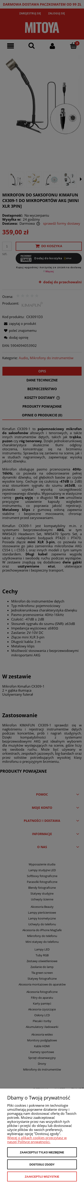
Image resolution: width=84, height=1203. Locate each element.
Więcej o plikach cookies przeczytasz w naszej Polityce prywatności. (37, 1139)
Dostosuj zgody (42, 1164)
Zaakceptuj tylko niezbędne (42, 1152)
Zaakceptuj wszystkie (42, 1176)
